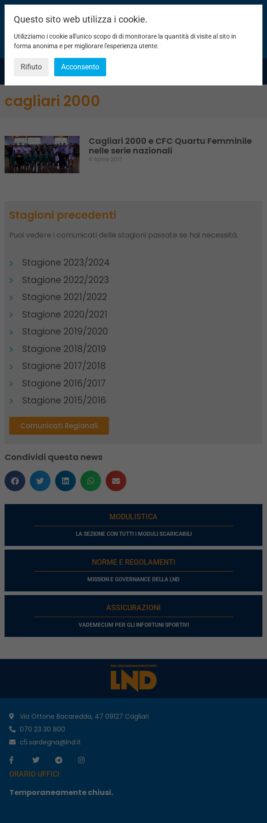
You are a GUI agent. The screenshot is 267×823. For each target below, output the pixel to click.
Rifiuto (31, 66)
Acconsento (80, 66)
